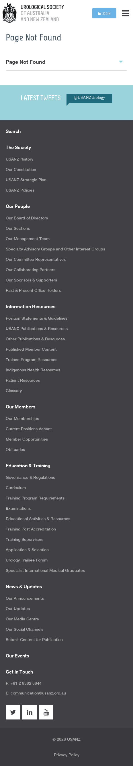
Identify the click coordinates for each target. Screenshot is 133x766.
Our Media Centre (22, 619)
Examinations (18, 508)
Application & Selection (27, 549)
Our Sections (18, 228)
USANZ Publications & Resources (37, 328)
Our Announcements (25, 598)
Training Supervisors (24, 539)
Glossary (14, 390)
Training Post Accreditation (31, 529)
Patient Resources (23, 380)
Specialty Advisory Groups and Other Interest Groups (55, 249)
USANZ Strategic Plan (26, 179)
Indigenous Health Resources (33, 370)
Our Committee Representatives (36, 259)
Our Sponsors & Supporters (31, 280)
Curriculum (16, 487)
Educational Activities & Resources (38, 518)
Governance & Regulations (30, 477)
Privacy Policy (66, 755)
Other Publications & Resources (35, 339)
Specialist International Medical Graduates (45, 570)
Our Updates (18, 608)
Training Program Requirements (35, 498)
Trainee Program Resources (31, 359)
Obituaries (15, 449)
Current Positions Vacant (29, 429)
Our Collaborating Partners (30, 269)
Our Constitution (21, 169)
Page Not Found (64, 61)
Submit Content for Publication (34, 639)
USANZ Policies (20, 190)
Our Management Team (28, 238)
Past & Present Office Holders (33, 290)
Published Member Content (31, 349)
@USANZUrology (89, 97)
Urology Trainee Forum (27, 560)
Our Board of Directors (27, 218)
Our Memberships (22, 418)
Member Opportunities (27, 439)
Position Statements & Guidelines (36, 318)
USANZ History (19, 159)
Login (104, 13)
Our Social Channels (24, 629)
